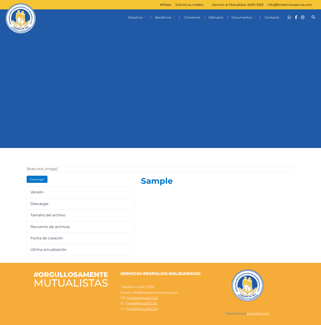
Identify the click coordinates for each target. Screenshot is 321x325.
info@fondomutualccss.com (290, 5)
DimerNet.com (258, 313)
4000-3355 (255, 5)
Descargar (37, 179)
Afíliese (165, 5)
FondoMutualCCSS (142, 298)
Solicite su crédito (189, 5)
